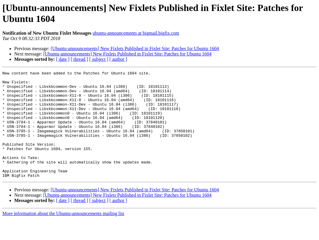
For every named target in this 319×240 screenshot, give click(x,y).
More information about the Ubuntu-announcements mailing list (63, 234)
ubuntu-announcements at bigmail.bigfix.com (136, 33)
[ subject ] (98, 59)
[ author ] (118, 59)
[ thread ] (79, 59)
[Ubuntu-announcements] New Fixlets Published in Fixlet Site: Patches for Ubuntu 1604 (135, 48)
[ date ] (62, 59)
